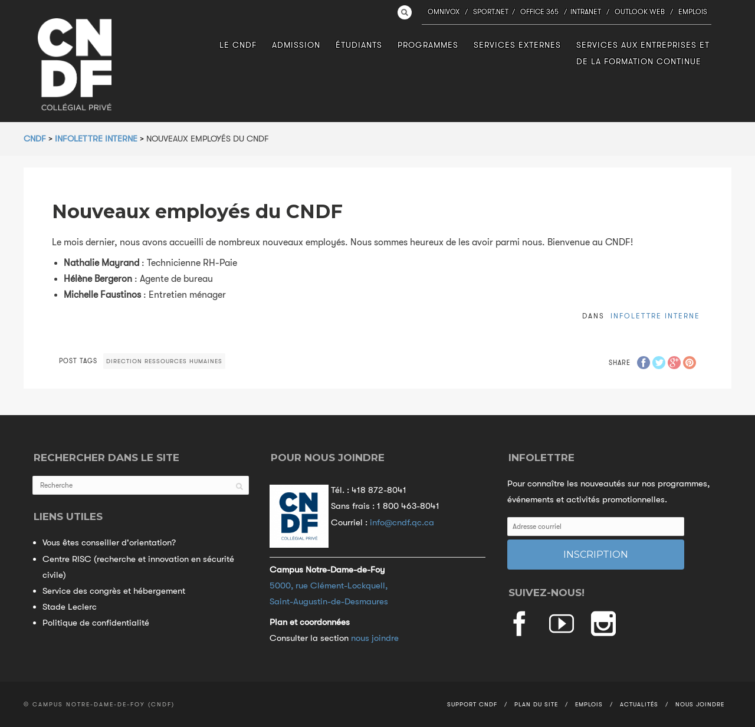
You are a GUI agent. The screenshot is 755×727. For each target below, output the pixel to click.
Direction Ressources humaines (164, 361)
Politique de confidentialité (95, 622)
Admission (296, 45)
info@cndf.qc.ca (402, 522)
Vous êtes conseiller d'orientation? (109, 542)
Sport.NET (490, 12)
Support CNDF (472, 704)
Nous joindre (699, 704)
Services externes (517, 45)
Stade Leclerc (69, 606)
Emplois (692, 12)
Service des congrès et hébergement (113, 590)
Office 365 (539, 12)
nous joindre (375, 638)
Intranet (585, 12)
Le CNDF (238, 45)
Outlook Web (640, 12)
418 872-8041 (379, 490)
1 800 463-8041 (408, 506)
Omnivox (443, 12)
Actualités (639, 704)
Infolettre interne (655, 316)
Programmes (428, 45)
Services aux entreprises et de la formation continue (643, 52)
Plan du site (536, 704)
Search (405, 12)
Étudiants (359, 45)
